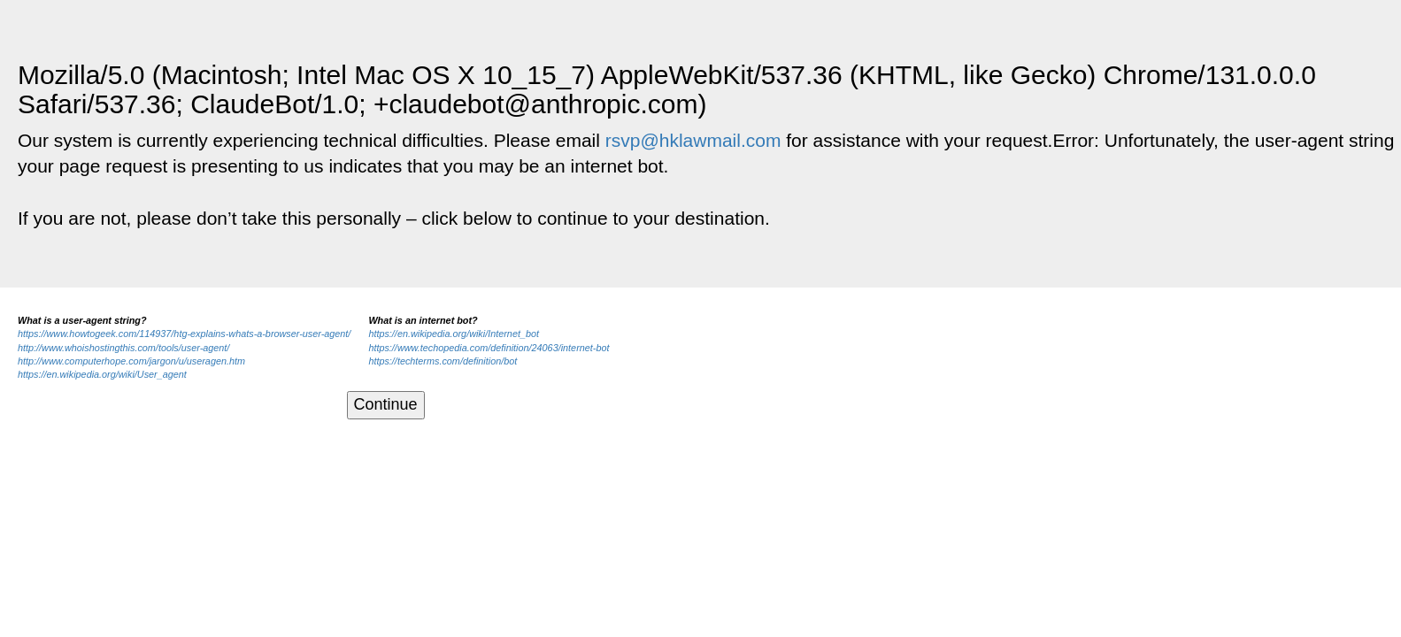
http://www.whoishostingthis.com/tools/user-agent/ (123, 347)
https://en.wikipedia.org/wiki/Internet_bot (453, 333)
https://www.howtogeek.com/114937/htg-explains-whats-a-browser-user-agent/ (184, 333)
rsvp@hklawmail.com (693, 140)
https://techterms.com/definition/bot (442, 361)
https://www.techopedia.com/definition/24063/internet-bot (488, 347)
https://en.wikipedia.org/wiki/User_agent (102, 374)
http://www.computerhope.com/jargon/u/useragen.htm (131, 361)
